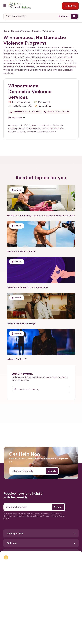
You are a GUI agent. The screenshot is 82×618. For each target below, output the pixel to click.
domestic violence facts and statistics (32, 63)
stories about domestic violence (54, 69)
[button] (16, 117)
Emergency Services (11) (18, 125)
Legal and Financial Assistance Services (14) (46, 125)
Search (52, 470)
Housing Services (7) (37, 128)
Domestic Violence (20, 31)
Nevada (36, 31)
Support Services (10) (55, 128)
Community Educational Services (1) (41, 132)
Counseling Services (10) (18, 128)
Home (6, 31)
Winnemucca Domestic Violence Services (30, 91)
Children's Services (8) (17, 132)
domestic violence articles (18, 66)
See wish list (45, 106)
